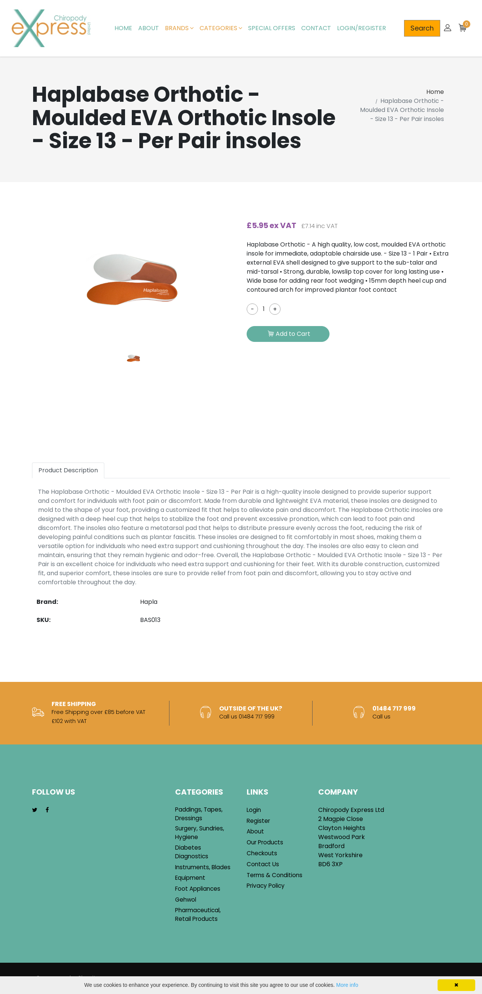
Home (123, 28)
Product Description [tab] (68, 470)
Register (258, 821)
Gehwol (185, 900)
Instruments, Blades (202, 867)
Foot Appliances (197, 889)
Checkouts (262, 853)
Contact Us (263, 864)
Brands (179, 28)
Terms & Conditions (274, 875)
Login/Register (361, 28)
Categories (221, 28)
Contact (316, 28)
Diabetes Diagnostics (191, 852)
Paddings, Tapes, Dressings (199, 814)
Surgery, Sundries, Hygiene (199, 832)
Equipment (190, 878)
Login (254, 810)
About (148, 28)
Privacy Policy (266, 886)
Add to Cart (289, 334)
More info (347, 985)
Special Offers (271, 28)
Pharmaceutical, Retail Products (198, 914)
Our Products (265, 842)
